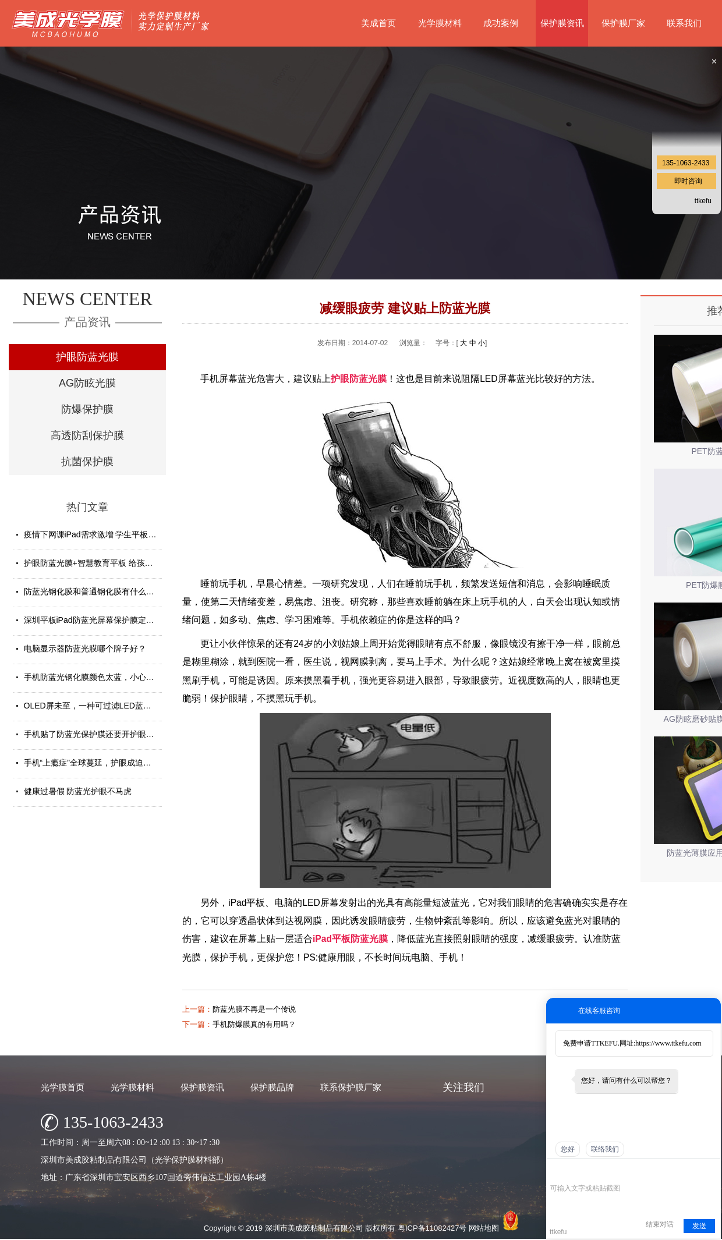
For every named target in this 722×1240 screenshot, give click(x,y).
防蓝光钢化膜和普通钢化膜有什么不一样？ (101, 591)
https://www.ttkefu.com (668, 1043)
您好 (568, 1149)
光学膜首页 (62, 1087)
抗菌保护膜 (87, 461)
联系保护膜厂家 (350, 1087)
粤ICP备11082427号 (432, 1228)
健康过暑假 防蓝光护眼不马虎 (78, 791)
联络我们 (605, 1149)
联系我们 (684, 23)
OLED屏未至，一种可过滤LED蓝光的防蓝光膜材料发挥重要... (136, 705)
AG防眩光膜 (87, 383)
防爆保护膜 (87, 409)
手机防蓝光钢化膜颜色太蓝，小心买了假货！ (105, 677)
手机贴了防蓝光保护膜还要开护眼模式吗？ (101, 734)
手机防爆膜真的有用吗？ (254, 1024)
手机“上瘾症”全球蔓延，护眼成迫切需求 (96, 762)
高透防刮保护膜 (87, 435)
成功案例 (500, 23)
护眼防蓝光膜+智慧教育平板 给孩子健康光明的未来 (117, 563)
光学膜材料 (440, 23)
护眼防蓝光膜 (87, 357)
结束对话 (660, 1224)
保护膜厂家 (623, 23)
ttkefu (703, 201)
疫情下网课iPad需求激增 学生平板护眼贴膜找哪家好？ (123, 534)
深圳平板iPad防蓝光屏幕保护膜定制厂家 (97, 620)
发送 (699, 1226)
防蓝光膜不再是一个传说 (254, 1009)
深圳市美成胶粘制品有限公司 (314, 1228)
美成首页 (378, 23)
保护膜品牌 (272, 1087)
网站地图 (484, 1228)
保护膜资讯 (562, 23)
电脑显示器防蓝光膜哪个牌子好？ (85, 648)
